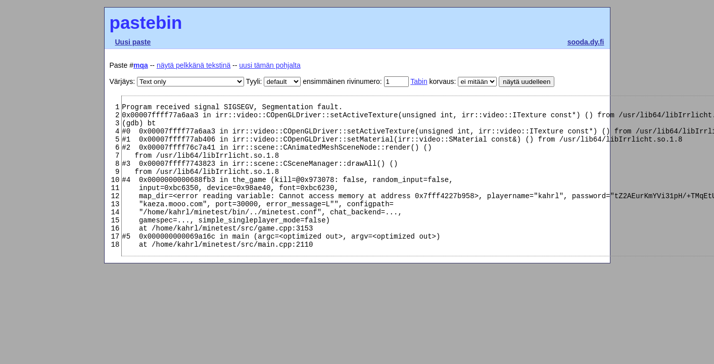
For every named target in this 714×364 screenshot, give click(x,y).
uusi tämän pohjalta (269, 65)
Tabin (418, 81)
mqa (140, 65)
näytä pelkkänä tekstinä (193, 65)
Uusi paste (133, 42)
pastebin (146, 22)
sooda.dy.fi (585, 42)
